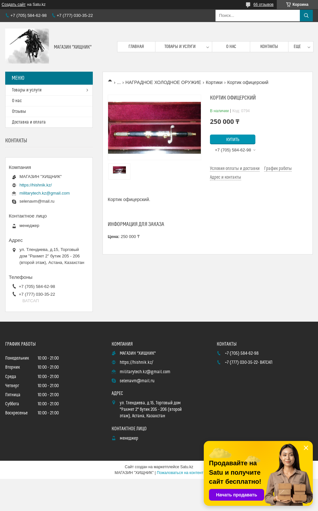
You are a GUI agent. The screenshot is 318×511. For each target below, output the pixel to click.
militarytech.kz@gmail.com (44, 193)
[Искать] (306, 15)
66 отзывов (263, 4)
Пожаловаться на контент (180, 472)
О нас (231, 46)
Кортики (214, 82)
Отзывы (19, 111)
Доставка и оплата (29, 122)
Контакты (269, 46)
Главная (136, 46)
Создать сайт (14, 4)
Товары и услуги (180, 46)
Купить (232, 139)
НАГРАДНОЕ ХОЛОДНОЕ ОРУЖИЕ (163, 82)
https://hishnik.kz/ (35, 185)
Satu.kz (186, 467)
